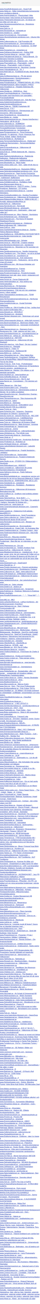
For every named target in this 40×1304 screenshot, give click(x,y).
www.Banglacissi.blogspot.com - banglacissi (16, 245)
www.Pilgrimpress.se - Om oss (11, 546)
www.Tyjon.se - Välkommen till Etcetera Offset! (17, 422)
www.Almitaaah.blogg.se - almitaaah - (14, 444)
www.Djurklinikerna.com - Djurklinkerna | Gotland (18, 569)
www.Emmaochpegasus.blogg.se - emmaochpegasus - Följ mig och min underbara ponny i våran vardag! (18, 290)
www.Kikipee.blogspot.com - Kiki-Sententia (16, 998)
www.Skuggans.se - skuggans (11, 314)
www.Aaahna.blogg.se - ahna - (11, 680)
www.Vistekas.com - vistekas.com (13, 972)
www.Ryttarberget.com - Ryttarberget (14, 217)
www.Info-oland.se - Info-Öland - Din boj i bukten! (18, 344)
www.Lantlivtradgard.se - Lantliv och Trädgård (17, 1270)
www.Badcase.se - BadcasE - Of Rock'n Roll (17, 1071)
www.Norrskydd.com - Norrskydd (12, 206)
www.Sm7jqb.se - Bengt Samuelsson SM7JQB (17, 1156)
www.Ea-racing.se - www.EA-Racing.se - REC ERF (19, 416)
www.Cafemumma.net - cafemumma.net (15, 1132)
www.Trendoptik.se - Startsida (11, 820)
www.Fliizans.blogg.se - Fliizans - (12, 1251)
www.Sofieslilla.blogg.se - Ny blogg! (13, 377)
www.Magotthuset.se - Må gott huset (14, 628)
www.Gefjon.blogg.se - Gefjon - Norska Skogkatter (19, 678)
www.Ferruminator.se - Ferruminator (13, 35)
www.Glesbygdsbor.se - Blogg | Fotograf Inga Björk (19, 846)
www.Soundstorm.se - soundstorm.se (14, 256)
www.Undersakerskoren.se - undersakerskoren (18, 879)
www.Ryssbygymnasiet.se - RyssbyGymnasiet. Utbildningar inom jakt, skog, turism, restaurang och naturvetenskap (19, 275)
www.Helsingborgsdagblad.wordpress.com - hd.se (19, 171)
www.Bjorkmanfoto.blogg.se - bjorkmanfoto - (16, 825)
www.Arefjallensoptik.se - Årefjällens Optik (16, 182)
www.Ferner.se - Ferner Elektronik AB (14, 279)
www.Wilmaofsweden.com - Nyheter (13, 240)
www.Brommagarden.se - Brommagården (15, 526)
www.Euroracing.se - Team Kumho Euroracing (17, 173)
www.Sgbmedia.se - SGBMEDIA (12, 124)
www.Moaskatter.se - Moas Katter (12, 163)
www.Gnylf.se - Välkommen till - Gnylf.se (15, 550)
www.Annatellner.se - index (10, 779)
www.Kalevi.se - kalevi (8, 401)
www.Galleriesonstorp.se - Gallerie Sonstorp (16, 1205)
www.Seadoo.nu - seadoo (9, 33)
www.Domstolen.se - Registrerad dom (14, 766)
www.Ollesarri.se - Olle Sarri (10, 385)
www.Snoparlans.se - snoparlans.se (13, 50)
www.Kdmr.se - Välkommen (10, 204)
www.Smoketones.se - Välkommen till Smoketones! (19, 197)
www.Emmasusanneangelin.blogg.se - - (15, 732)
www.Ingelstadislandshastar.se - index (14, 1063)
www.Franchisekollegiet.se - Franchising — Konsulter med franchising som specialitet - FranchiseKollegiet (16, 95)
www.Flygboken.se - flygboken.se (12, 442)
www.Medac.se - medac (9, 117)
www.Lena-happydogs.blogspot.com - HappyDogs (19, 1015)
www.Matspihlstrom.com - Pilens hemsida (15, 911)
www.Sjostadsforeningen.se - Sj (12, 1134)
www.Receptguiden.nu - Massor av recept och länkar (20, 1035)
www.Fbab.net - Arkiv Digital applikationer (15, 740)
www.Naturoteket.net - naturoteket (13, 822)
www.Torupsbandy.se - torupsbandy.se (14, 115)
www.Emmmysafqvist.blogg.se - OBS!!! (15, 1121)
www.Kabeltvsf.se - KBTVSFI (11, 338)
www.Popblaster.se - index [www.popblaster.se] (18, 1000)
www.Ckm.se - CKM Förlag (10, 1073)
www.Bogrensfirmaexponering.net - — (14, 913)
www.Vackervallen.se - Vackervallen (13, 455)
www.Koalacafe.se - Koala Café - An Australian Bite (19, 528)
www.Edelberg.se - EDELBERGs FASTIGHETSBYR (19, 234)
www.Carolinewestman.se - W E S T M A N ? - (17, 1028)
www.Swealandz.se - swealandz (12, 483)
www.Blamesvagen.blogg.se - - (11, 184)
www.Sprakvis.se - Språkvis (10, 1231)
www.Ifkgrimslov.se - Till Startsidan (13, 286)
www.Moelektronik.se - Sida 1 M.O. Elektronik (17, 729)
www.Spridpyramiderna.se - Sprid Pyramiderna (18, 515)
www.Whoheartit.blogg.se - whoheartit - (15, 208)
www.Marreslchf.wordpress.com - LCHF (15, 180)
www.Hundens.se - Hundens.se (12, 848)
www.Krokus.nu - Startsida (10, 346)
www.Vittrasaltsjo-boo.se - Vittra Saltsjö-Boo (16, 355)
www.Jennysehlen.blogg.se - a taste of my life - (18, 768)
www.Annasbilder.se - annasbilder (13, 1169)
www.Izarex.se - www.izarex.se (11, 504)
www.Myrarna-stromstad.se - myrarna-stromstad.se (19, 1145)
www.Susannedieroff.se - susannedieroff (15, 1164)
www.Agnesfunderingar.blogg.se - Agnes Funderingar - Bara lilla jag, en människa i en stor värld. (18, 541)
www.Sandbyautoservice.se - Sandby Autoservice (18, 251)
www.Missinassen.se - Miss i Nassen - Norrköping (19, 214)
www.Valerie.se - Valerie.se (10, 1216)
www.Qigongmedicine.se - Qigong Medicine (16, 1141)
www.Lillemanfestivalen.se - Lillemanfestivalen (17, 431)
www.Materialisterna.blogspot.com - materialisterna (19, 887)
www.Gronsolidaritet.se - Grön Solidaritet (15, 1123)
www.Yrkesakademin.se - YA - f (12, 69)
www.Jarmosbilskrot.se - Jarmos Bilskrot (15, 835)
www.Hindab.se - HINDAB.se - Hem (13, 91)
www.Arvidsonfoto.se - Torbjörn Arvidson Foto (17, 548)
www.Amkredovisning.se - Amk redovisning (16, 258)
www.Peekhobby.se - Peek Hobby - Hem (15, 710)
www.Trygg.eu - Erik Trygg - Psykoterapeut (16, 364)
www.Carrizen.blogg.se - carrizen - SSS (15, 54)
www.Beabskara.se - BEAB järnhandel (14, 833)
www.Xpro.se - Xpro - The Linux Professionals (17, 686)
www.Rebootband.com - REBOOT (13, 465)
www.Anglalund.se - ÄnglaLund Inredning (15, 656)
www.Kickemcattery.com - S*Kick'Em (14, 388)
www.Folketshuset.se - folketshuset (13, 610)
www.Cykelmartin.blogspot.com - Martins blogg (18, 775)
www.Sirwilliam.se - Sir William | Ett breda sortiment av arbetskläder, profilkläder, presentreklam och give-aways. (20, 693)
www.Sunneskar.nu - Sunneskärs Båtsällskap (17, 1102)
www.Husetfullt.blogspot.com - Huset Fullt (15, 9)
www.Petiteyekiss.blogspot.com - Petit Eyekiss (17, 738)
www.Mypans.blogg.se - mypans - (12, 649)
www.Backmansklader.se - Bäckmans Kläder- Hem (19, 323)
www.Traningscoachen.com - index (13, 777)
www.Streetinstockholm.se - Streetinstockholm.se (18, 1115)
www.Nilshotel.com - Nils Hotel (11, 1058)
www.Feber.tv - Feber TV (9, 349)
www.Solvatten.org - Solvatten (11, 641)
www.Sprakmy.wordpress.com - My (13, 980)
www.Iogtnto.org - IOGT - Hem (11, 708)
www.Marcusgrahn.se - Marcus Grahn (14, 684)
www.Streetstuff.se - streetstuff (11, 1119)
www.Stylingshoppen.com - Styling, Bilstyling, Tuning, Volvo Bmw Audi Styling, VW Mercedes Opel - (20, 1084)
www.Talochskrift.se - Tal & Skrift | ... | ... (15, 498)
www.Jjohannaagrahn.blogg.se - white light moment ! (20, 320)
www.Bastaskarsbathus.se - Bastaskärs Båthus (18, 169)
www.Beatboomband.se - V (10, 682)
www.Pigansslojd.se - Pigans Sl (12, 1004)
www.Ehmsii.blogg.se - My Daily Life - (14, 1061)
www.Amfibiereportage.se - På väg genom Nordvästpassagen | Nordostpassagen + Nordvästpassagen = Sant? (16, 78)
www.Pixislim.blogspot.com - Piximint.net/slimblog (19, 567)
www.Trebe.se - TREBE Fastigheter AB (15, 106)
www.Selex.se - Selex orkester (11, 584)
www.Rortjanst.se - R (8, 1069)
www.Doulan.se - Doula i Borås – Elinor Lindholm (18, 1147)
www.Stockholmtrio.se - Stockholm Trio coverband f (19, 814)
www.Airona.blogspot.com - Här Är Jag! (15, 379)
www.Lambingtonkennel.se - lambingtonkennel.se (18, 621)
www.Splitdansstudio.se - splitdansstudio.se (16, 160)
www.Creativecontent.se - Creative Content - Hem (19, 530)
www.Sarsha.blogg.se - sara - (11, 1255)
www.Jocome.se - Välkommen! (11, 827)
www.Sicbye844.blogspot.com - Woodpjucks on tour (19, 1002)
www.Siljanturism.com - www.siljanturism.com (17, 818)
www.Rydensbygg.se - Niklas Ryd (12, 1203)
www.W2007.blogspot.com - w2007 (13, 1130)
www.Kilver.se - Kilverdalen (10, 1108)
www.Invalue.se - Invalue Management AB (16, 896)
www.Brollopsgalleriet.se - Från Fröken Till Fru (17, 688)
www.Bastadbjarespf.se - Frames (12, 269)
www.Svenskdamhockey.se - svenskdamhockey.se (19, 333)
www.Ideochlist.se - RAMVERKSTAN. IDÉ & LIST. (19, 481)
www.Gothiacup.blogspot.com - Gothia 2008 (16, 52)
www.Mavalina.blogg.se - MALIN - (13, 723)
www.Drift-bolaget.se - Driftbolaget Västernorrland (19, 574)
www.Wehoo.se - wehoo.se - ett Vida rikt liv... (17, 336)
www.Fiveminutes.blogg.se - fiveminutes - (15, 435)
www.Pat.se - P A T (7, 108)
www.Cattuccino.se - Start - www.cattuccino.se (17, 572)
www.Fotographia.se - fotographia (12, 1160)
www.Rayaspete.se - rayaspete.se (13, 31)
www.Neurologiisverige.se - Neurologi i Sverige (18, 67)
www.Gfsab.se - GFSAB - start (11, 645)
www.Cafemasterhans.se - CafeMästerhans (16, 418)
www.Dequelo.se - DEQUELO (11, 312)
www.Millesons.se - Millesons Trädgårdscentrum (18, 983)
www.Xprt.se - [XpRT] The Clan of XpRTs (15, 1182)
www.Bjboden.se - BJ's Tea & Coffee (14, 647)
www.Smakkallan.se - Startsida (11, 771)
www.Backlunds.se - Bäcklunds (12, 920)
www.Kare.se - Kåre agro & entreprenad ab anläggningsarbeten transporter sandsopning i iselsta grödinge (17, 1151)
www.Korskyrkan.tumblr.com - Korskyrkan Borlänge (19, 440)
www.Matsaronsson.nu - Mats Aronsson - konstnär (19, 424)
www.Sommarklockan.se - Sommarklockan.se (17, 43)
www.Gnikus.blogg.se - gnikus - (12, 773)
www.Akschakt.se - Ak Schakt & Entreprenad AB (18, 993)
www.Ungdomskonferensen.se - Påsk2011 (16, 1143)
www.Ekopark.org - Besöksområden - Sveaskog (18, 961)
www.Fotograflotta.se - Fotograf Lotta (14, 716)
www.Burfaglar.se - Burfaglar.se (12, 139)
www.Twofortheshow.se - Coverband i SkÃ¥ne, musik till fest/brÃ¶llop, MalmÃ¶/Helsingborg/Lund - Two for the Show (19, 359)
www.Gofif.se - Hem (7, 227)
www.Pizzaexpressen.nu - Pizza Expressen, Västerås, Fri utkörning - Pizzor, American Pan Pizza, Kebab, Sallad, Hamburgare (17, 134)
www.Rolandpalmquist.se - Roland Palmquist (17, 1281)
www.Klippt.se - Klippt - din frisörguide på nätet (17, 1299)
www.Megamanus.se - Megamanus (13, 903)
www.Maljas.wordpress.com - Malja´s (14, 1089)
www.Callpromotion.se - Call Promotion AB (16, 41)
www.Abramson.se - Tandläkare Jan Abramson (17, 967)
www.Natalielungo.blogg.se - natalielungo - (16, 1022)
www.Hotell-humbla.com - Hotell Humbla (15, 615)
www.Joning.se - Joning (9, 429)
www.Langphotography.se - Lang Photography (17, 1253)
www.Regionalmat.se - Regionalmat (13, 1158)
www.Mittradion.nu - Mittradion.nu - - (13, 1056)
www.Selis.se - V (6, 28)
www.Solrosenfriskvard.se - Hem (12, 271)
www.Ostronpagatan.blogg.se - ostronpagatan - (18, 613)
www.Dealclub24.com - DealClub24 (13, 563)
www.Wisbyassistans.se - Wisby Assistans (16, 996)
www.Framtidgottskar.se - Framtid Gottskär (16, 420)
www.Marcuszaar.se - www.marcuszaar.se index (18, 1006)
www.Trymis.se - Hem (8, 409)
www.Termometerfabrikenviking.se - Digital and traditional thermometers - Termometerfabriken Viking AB (18, 143)
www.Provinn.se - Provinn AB (11, 1117)
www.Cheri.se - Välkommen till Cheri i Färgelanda (19, 851)
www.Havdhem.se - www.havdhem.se (14, 375)
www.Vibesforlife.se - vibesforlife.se (13, 643)
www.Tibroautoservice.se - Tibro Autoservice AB (18, 398)
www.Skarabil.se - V (7, 565)
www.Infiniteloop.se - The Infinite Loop (14, 433)
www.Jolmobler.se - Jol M (9, 755)
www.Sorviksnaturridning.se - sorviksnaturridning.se (19, 706)
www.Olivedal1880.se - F (9, 1078)
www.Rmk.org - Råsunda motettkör (13, 537)
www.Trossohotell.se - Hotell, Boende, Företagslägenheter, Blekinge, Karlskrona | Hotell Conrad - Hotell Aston (18, 797)
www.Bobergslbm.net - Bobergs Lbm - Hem (16, 61)
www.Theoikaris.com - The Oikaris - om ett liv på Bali (20, 253)
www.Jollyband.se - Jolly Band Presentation (16, 1167)
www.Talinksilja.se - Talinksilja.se (12, 959)
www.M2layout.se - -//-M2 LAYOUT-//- (14, 703)
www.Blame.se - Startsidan (10, 403)
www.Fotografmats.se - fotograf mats (14, 426)
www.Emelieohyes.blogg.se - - (11, 701)
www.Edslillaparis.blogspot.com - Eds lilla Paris (18, 100)
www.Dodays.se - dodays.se (10, 587)
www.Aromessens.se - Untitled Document (15, 944)
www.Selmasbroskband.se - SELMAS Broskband (18, 1162)
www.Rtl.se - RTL (6, 1076)
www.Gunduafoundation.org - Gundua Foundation (19, 195)
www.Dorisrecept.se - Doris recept (13, 1188)
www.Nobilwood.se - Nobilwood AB (13, 351)
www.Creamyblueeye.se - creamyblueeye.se (17, 753)
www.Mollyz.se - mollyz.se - (10, 353)
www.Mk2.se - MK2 (7, 600)
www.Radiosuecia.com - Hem (11, 929)
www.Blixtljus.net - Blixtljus (10, 742)
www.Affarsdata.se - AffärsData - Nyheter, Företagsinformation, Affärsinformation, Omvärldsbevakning (15, 892)
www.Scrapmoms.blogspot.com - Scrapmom (17, 589)
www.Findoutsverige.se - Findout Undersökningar (18, 1080)
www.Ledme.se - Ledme (9, 922)
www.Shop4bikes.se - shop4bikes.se (14, 970)
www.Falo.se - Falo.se (8, 1013)
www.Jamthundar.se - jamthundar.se (14, 1171)
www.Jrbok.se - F (6, 437)
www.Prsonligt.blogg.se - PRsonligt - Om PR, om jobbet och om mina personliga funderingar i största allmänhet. (19, 883)
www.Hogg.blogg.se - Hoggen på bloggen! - (16, 805)
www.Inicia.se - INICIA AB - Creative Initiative (17, 243)
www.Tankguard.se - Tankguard (12, 905)
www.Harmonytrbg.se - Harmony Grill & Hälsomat (18, 816)
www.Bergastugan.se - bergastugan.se (14, 130)
